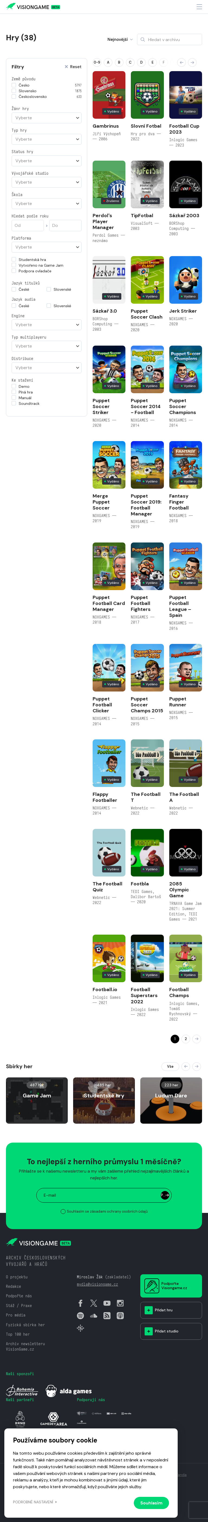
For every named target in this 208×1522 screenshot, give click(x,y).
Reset (73, 67)
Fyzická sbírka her (25, 1324)
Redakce (13, 1286)
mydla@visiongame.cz (97, 1284)
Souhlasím (151, 1503)
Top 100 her (18, 1334)
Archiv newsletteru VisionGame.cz (25, 1346)
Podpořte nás (19, 1295)
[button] (181, 62)
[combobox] (47, 118)
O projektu (17, 1276)
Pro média (15, 1315)
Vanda (181, 1474)
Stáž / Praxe (19, 1305)
